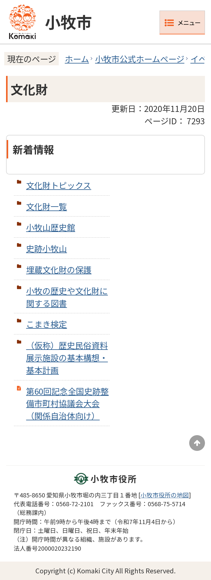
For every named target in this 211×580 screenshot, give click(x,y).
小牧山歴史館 (50, 227)
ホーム (77, 59)
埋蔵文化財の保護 (58, 269)
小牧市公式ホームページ (139, 59)
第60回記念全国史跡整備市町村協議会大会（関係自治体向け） (67, 403)
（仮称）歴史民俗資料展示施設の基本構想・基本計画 (67, 357)
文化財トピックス (58, 185)
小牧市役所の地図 (164, 494)
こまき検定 (46, 324)
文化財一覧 (46, 206)
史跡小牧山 (46, 248)
